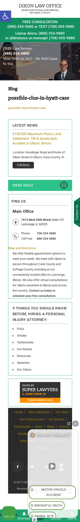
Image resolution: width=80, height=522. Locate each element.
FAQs (20, 328)
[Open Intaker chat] (34, 520)
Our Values (24, 369)
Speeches (23, 362)
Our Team (62, 412)
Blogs (51, 426)
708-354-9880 (46, 233)
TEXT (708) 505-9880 (56, 26)
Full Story (23, 165)
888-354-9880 (46, 238)
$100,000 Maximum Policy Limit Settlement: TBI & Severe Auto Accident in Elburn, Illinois (37, 138)
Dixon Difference (39, 412)
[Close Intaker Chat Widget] (76, 424)
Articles (22, 335)
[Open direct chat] (69, 424)
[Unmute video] (53, 466)
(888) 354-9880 (20, 26)
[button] (5, 16)
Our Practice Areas (31, 419)
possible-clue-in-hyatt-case (27, 108)
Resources (24, 356)
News (38, 426)
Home (19, 412)
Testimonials (25, 342)
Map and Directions (22, 248)
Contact (64, 426)
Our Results (24, 349)
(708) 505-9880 (62, 38)
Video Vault (22, 185)
